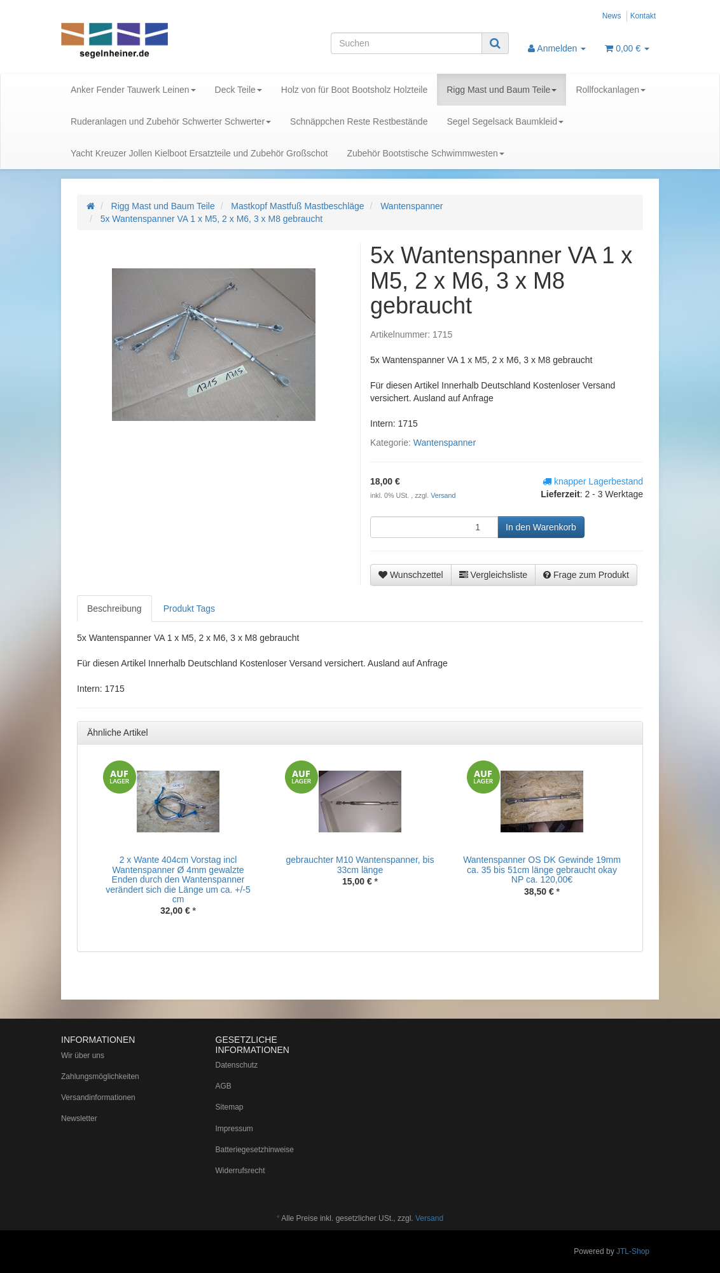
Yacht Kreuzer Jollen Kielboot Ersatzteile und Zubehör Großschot (199, 153)
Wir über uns (82, 1055)
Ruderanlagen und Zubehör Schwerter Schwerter (171, 121)
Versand (443, 495)
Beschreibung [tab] (114, 608)
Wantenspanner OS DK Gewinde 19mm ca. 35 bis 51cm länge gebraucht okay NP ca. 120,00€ (542, 869)
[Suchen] (406, 43)
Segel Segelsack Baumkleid (505, 121)
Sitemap (230, 1107)
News (611, 15)
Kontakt (643, 15)
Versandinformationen (98, 1097)
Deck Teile (238, 90)
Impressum (234, 1128)
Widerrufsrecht (240, 1170)
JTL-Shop (632, 1251)
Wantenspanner (444, 442)
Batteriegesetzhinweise (255, 1149)
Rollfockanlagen (611, 90)
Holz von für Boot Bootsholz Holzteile (354, 90)
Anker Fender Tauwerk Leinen (133, 90)
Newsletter (79, 1118)
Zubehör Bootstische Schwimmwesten (425, 153)
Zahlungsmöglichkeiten (100, 1076)
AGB (224, 1086)
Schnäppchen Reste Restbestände (358, 121)
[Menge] (434, 527)
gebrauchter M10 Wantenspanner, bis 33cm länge (360, 864)
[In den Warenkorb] (541, 527)
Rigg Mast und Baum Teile (502, 90)
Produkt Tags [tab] (189, 608)
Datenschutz (237, 1065)
